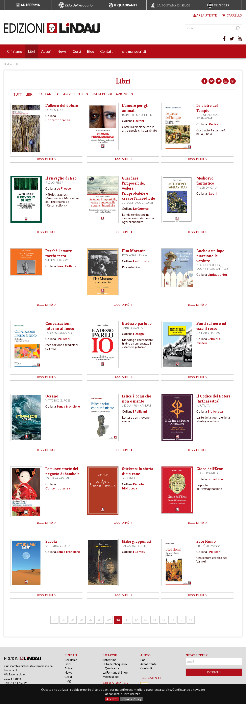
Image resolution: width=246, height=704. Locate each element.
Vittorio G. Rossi (58, 400)
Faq (142, 660)
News (62, 51)
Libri (31, 51)
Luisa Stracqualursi (137, 202)
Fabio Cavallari (134, 327)
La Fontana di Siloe (115, 672)
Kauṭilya (203, 405)
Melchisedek (110, 676)
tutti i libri (23, 94)
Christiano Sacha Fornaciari (209, 116)
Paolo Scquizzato (59, 332)
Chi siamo (14, 51)
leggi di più (46, 159)
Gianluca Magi (207, 473)
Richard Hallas (208, 332)
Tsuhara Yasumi (57, 478)
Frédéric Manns (208, 545)
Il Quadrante (110, 668)
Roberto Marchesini (137, 115)
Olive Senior (55, 109)
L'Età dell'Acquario (114, 664)
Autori (46, 51)
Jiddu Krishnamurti (137, 405)
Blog (90, 51)
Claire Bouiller (208, 265)
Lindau (8, 64)
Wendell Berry (56, 260)
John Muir (130, 478)
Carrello (232, 15)
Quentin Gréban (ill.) (212, 268)
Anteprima (109, 660)
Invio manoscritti (133, 51)
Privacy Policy (131, 699)
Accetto (112, 699)
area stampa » (115, 683)
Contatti (107, 51)
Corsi (77, 51)
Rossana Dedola (134, 255)
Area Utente (148, 664)
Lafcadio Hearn (134, 545)
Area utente (205, 15)
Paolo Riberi (54, 182)
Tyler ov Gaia (206, 187)
